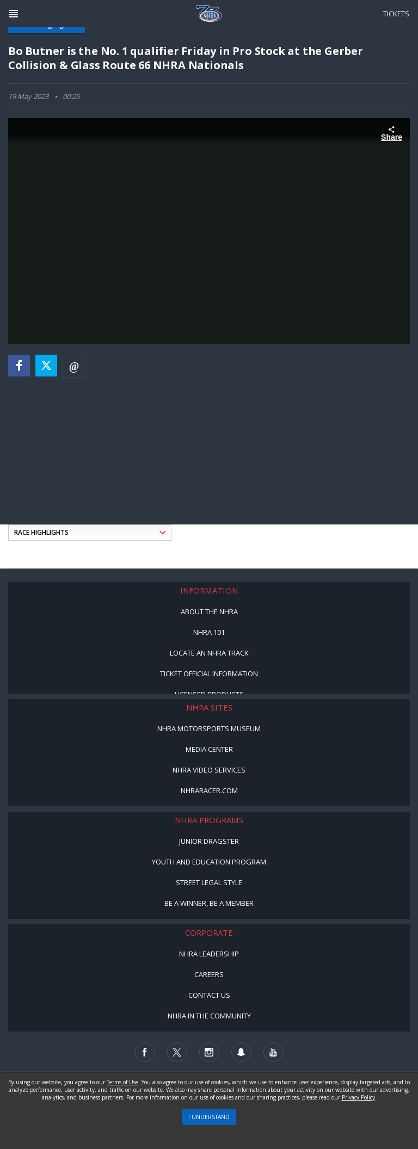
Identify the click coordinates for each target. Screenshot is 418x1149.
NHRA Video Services (209, 770)
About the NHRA (209, 611)
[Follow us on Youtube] (273, 1052)
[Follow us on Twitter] (177, 1052)
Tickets (396, 13)
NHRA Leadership (209, 954)
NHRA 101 (209, 632)
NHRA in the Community (209, 1016)
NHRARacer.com (209, 790)
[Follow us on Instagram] (209, 1052)
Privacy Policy (358, 1097)
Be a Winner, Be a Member (209, 903)
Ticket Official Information (209, 673)
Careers (209, 974)
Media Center (209, 749)
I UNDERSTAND (209, 1117)
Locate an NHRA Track (209, 653)
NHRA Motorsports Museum (209, 728)
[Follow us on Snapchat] (241, 1052)
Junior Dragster (209, 841)
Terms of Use (122, 1082)
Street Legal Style (209, 882)
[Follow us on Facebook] (145, 1052)
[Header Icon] (13, 13)
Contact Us (209, 995)
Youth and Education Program (209, 862)
